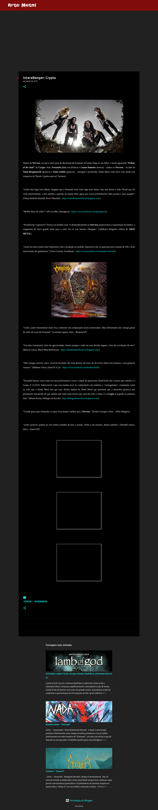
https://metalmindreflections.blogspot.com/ (80, 350)
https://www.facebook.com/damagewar (89, 211)
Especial (28, 601)
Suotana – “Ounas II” (55, 771)
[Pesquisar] (40, 5)
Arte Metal (22, 5)
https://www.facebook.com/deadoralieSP (80, 367)
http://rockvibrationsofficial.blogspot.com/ (81, 198)
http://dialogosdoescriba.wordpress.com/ (80, 398)
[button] (24, 87)
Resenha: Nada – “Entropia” (58, 724)
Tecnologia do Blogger (79, 800)
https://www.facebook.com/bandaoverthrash (95, 251)
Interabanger (41, 601)
